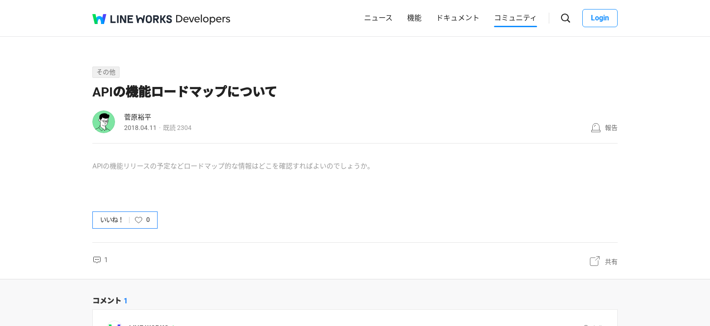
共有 (611, 261)
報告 (611, 127)
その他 (105, 72)
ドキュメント (458, 18)
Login (600, 18)
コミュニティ (515, 18)
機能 (414, 18)
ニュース (378, 18)
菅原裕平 (137, 117)
